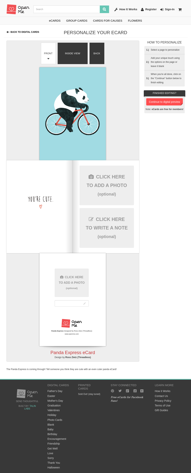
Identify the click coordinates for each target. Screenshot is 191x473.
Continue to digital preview (164, 101)
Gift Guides (161, 410)
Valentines (53, 410)
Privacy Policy (163, 400)
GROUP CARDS (76, 20)
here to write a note (107, 228)
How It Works (125, 9)
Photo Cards (54, 419)
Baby (50, 429)
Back (97, 53)
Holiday (51, 414)
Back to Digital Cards (25, 32)
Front (48, 53)
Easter (51, 396)
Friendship (53, 443)
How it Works (162, 391)
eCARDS (55, 20)
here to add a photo (106, 185)
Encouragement (56, 438)
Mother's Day (55, 400)
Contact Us (161, 396)
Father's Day (54, 391)
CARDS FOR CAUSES (107, 20)
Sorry (50, 458)
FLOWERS (135, 20)
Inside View (72, 53)
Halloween (53, 467)
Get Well (52, 448)
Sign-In (167, 9)
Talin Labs (30, 407)
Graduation (54, 405)
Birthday (52, 434)
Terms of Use (162, 405)
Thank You (53, 462)
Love (50, 453)
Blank (50, 424)
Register (149, 9)
